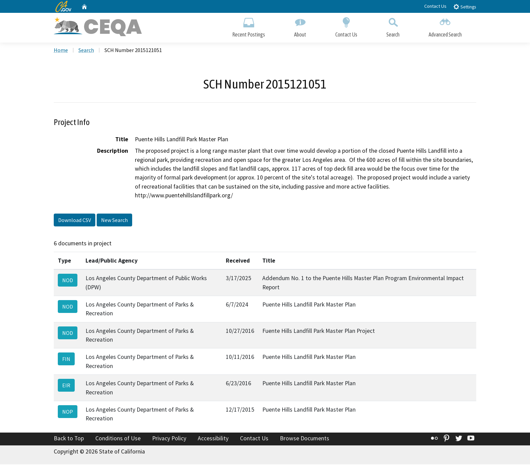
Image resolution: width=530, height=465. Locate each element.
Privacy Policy (169, 439)
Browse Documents (304, 439)
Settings (464, 6)
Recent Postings (248, 26)
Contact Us (435, 6)
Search (393, 26)
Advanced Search (445, 26)
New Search (114, 220)
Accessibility (213, 439)
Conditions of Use (118, 439)
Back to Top (69, 439)
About (300, 26)
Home (61, 51)
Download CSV (74, 220)
